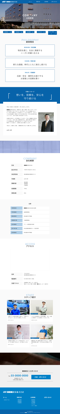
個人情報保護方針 (30, 411)
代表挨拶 (33, 401)
